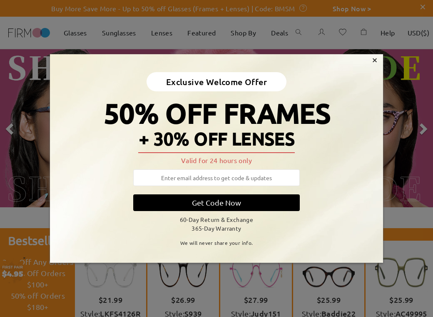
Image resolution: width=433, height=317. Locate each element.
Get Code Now (216, 202)
